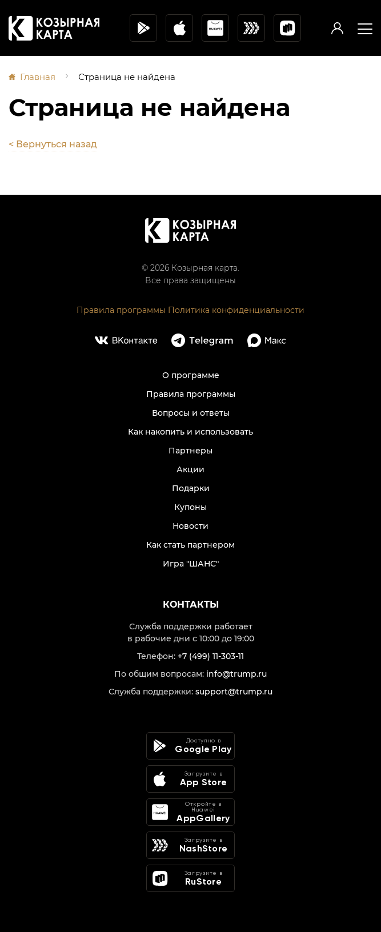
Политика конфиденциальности (236, 310)
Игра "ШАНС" (191, 564)
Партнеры (190, 450)
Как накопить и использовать (190, 432)
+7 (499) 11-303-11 (211, 656)
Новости (190, 526)
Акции (190, 469)
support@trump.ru (233, 691)
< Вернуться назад (53, 144)
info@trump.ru (236, 674)
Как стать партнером (190, 545)
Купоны (190, 507)
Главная (37, 76)
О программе (190, 375)
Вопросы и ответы (191, 413)
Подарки (191, 488)
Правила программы (121, 310)
